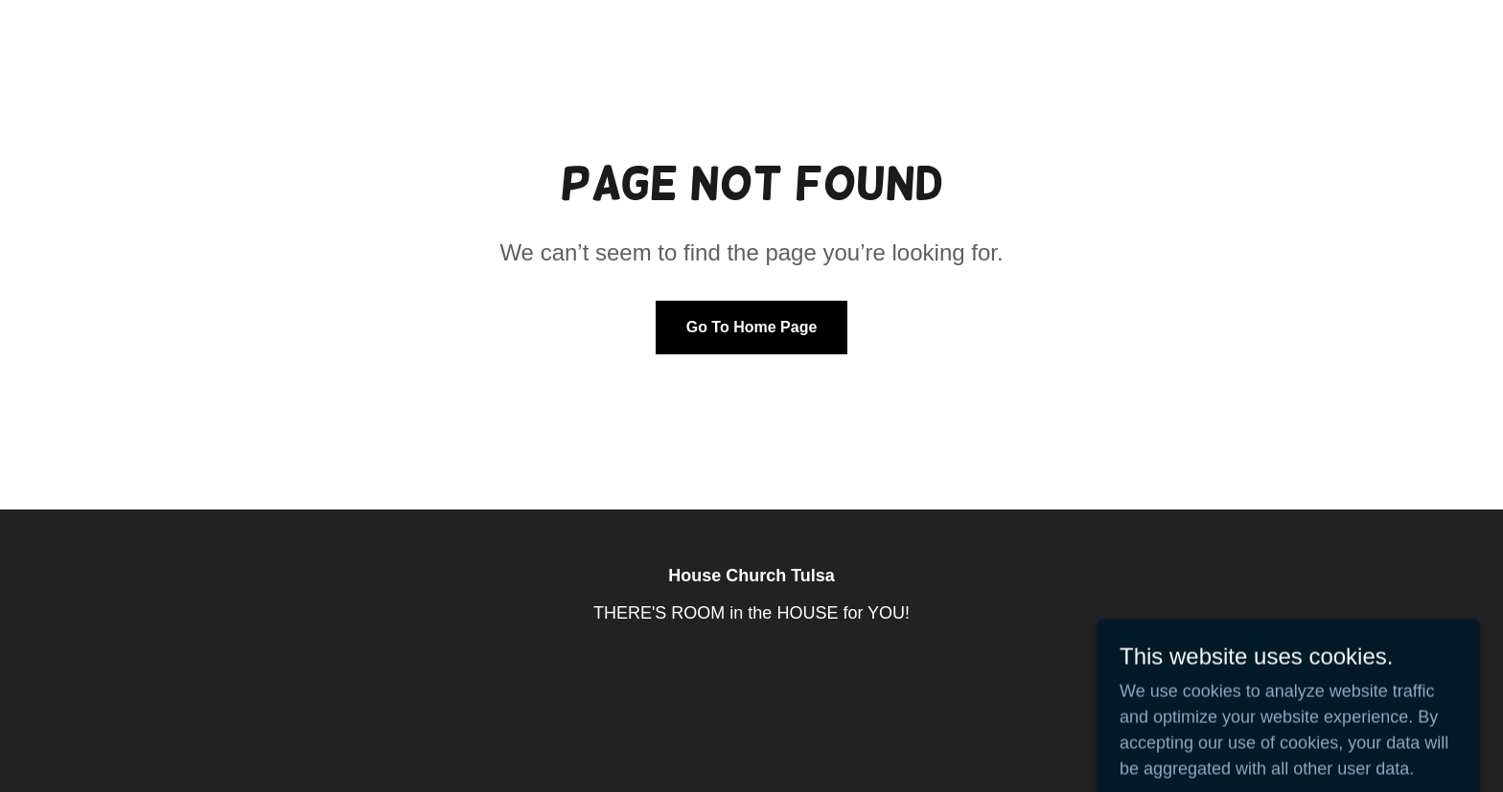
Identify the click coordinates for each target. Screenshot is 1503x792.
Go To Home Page (752, 327)
